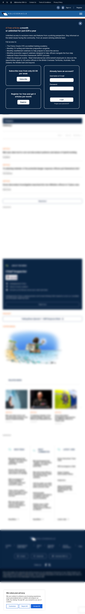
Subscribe (23, 79)
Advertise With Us (21, 2)
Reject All (25, 606)
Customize (12, 606)
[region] (24, 600)
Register (23, 102)
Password (53, 84)
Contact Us (32, 2)
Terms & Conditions (45, 2)
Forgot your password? (61, 103)
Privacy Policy (58, 2)
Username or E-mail (57, 76)
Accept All (36, 606)
